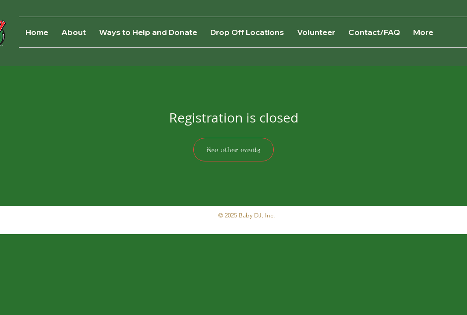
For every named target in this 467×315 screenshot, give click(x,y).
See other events (233, 149)
